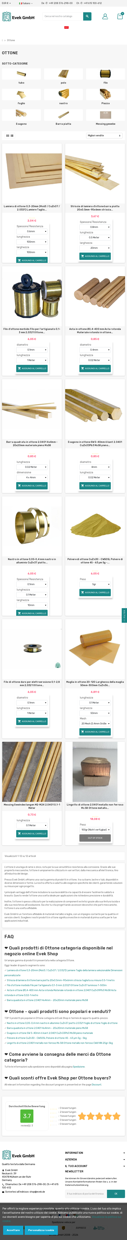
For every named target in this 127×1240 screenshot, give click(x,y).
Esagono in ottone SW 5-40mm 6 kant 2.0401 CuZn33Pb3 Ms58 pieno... (95, 444)
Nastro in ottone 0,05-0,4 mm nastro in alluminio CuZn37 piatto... (32, 561)
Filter (124, 616)
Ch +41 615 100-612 (89, 3)
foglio (21, 103)
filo (106, 82)
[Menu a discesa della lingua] (26, 3)
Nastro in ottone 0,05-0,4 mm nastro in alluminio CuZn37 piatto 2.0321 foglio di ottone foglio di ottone (62, 1023)
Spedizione (79, 1066)
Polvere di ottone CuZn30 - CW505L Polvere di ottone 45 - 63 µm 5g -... (95, 561)
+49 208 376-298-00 (34, 1184)
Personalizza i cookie (41, 1230)
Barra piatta (63, 124)
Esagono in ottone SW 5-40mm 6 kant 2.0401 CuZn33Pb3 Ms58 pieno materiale (50, 1033)
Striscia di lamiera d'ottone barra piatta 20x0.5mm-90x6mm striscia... (95, 208)
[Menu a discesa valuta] (6, 3)
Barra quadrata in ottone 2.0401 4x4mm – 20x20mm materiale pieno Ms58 (32, 444)
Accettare (13, 1230)
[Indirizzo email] (86, 1194)
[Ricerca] (66, 16)
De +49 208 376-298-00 (57, 3)
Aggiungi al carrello (32, 260)
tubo (21, 82)
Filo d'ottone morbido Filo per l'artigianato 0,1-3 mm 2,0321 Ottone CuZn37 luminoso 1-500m (57, 985)
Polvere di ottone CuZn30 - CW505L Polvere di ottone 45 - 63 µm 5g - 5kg (47, 1038)
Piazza (106, 103)
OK (116, 1193)
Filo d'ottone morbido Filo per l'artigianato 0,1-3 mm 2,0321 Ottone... (32, 331)
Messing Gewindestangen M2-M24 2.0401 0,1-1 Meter (32, 806)
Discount (96, 1084)
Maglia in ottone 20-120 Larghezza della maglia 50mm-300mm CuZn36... (95, 684)
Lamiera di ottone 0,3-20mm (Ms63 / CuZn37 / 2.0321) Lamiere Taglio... (32, 208)
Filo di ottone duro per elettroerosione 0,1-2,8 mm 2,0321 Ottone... (32, 684)
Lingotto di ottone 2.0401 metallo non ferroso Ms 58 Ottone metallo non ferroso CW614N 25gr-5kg (60, 1043)
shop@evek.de (37, 1191)
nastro (63, 103)
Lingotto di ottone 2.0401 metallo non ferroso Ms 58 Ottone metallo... (95, 806)
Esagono (21, 124)
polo (63, 82)
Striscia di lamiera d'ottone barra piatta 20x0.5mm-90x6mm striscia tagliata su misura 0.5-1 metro (61, 980)
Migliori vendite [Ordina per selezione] (96, 135)
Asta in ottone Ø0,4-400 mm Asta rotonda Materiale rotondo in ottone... (95, 331)
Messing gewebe (105, 124)
